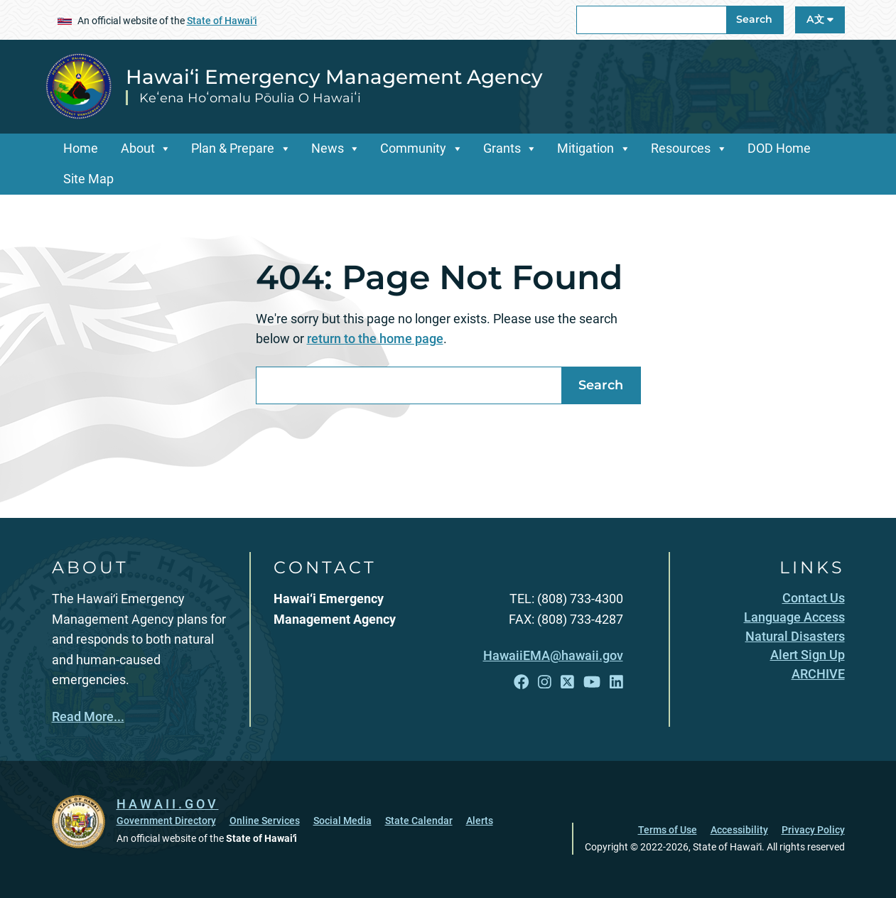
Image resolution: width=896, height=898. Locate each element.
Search (754, 19)
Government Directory (166, 820)
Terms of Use (667, 829)
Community (413, 148)
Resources (681, 148)
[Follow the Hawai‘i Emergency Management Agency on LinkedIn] (616, 682)
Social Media (342, 820)
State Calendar (419, 820)
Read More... (88, 716)
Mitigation (585, 148)
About (138, 148)
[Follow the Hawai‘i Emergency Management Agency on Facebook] (521, 682)
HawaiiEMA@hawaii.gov (553, 655)
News (327, 148)
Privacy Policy (813, 829)
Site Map (88, 178)
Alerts (479, 820)
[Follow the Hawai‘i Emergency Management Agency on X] (567, 682)
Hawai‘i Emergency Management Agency (334, 77)
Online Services (265, 820)
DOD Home (779, 148)
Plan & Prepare (232, 148)
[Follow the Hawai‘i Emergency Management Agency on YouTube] (591, 682)
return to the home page (375, 338)
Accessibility (739, 829)
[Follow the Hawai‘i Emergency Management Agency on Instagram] (544, 682)
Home (80, 148)
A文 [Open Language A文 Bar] (819, 19)
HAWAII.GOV (168, 803)
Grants (502, 148)
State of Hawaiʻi (222, 20)
